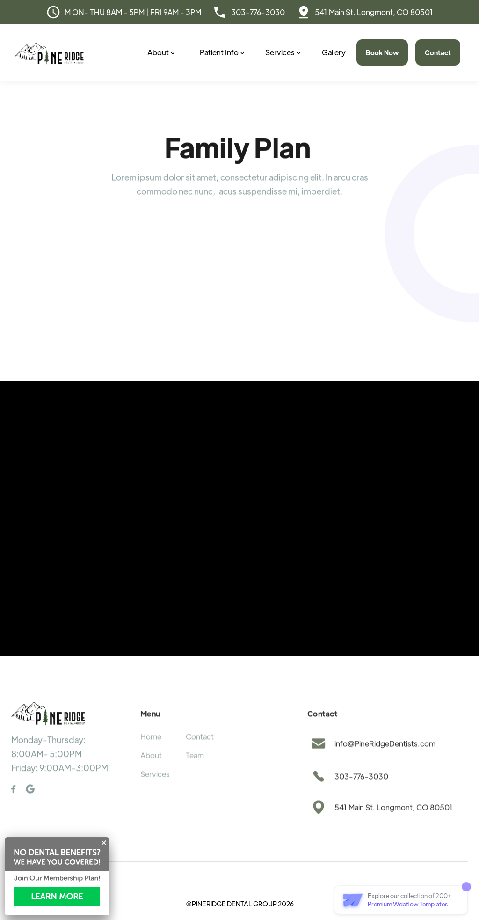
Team (195, 767)
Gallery (334, 52)
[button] (161, 52)
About (151, 767)
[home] (49, 52)
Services (155, 786)
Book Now (382, 52)
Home (150, 748)
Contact (438, 52)
